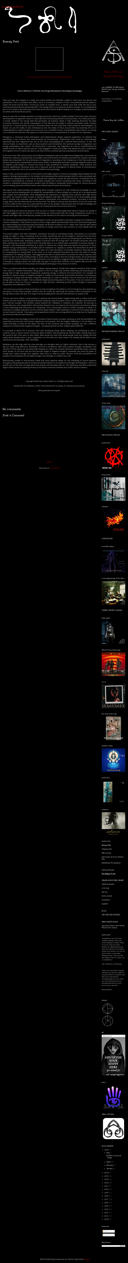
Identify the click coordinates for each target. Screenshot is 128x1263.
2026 (106, 1150)
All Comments (109, 1235)
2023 (106, 1179)
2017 (106, 1199)
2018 (106, 1196)
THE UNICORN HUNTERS (111, 915)
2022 (106, 1183)
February (109, 1165)
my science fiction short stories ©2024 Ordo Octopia (113, 927)
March (109, 1162)
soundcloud (106, 900)
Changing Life (107, 849)
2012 (106, 1216)
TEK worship (106, 853)
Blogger (87, 1259)
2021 (106, 1186)
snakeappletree (12, 6)
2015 (106, 1206)
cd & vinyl (105, 888)
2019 (106, 1193)
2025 (106, 1173)
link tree (105, 892)
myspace (105, 904)
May (108, 1153)
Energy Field (106, 845)
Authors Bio (106, 841)
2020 (106, 1189)
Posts (105, 1231)
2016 (106, 1203)
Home (49, 462)
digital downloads (108, 884)
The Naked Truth (108, 874)
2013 (106, 1213)
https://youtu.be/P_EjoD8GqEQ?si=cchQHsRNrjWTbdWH (49, 77)
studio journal (107, 896)
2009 (106, 1219)
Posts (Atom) (55, 468)
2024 (106, 1176)
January (109, 1169)
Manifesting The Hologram (111, 863)
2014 (106, 1209)
